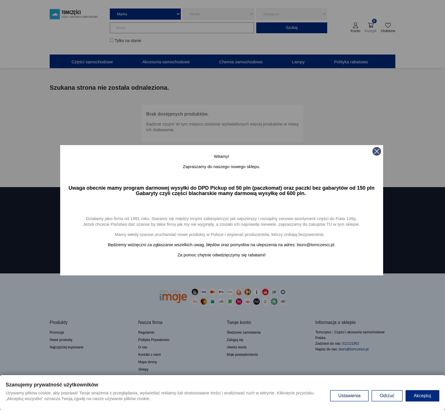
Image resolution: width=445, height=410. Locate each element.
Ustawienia (349, 395)
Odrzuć (387, 395)
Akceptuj (422, 395)
